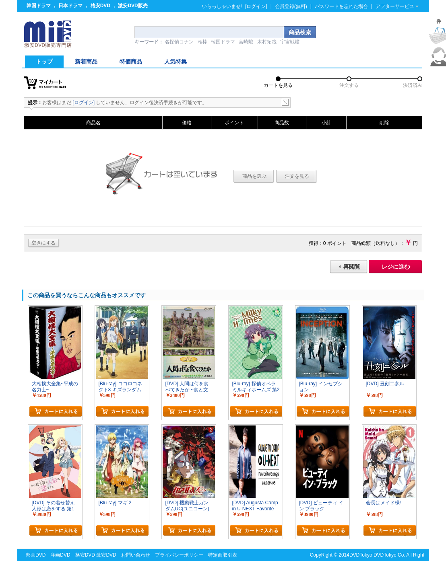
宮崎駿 (246, 42)
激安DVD (106, 555)
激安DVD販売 (132, 5)
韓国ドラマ (39, 5)
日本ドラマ (70, 5)
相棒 (202, 42)
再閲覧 (351, 266)
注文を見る (297, 176)
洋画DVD (60, 555)
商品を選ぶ (254, 176)
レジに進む (396, 266)
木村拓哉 (267, 42)
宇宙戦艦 (289, 42)
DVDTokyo (360, 555)
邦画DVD (35, 555)
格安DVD (100, 5)
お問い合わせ (135, 555)
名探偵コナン (179, 42)
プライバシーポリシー (179, 555)
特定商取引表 (222, 555)
